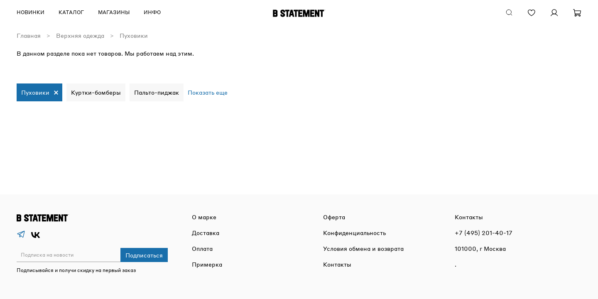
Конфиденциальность (354, 232)
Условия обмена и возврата (363, 248)
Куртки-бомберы (96, 92)
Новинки (30, 12)
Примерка (207, 264)
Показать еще (208, 92)
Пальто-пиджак (156, 92)
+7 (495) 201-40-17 (483, 232)
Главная (29, 35)
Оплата (202, 248)
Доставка (205, 232)
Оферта (334, 217)
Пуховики (35, 92)
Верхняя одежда (80, 35)
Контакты (337, 264)
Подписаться (144, 255)
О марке (204, 217)
